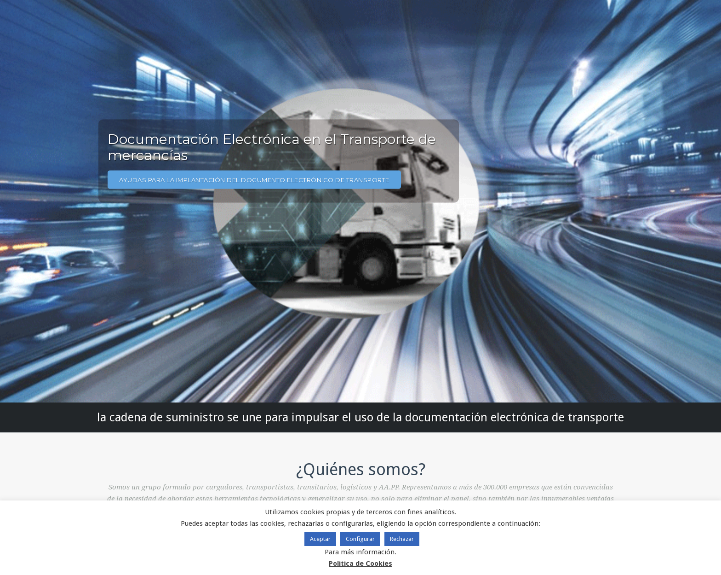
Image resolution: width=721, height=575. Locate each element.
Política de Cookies (360, 563)
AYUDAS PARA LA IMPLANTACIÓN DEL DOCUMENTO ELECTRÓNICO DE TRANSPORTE (254, 180)
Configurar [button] (360, 538)
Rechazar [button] (402, 538)
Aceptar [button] (320, 538)
